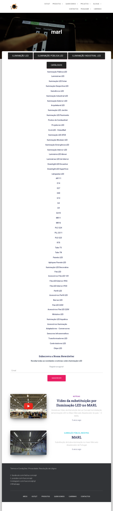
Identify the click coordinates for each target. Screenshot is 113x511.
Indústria (85, 433)
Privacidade (33, 469)
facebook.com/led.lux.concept (24, 475)
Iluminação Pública (72, 433)
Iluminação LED (20, 56)
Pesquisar (86, 9)
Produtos (58, 4)
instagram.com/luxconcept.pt (23, 481)
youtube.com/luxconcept (21, 478)
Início (25, 496)
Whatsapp (15, 484)
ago (76, 420)
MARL (77, 437)
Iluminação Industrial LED (86, 56)
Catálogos (56, 65)
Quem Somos (72, 4)
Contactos (73, 9)
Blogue (97, 4)
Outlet (47, 4)
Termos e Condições (18, 469)
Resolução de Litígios (47, 469)
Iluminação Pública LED (50, 56)
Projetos (86, 4)
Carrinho (98, 9)
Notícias (76, 396)
